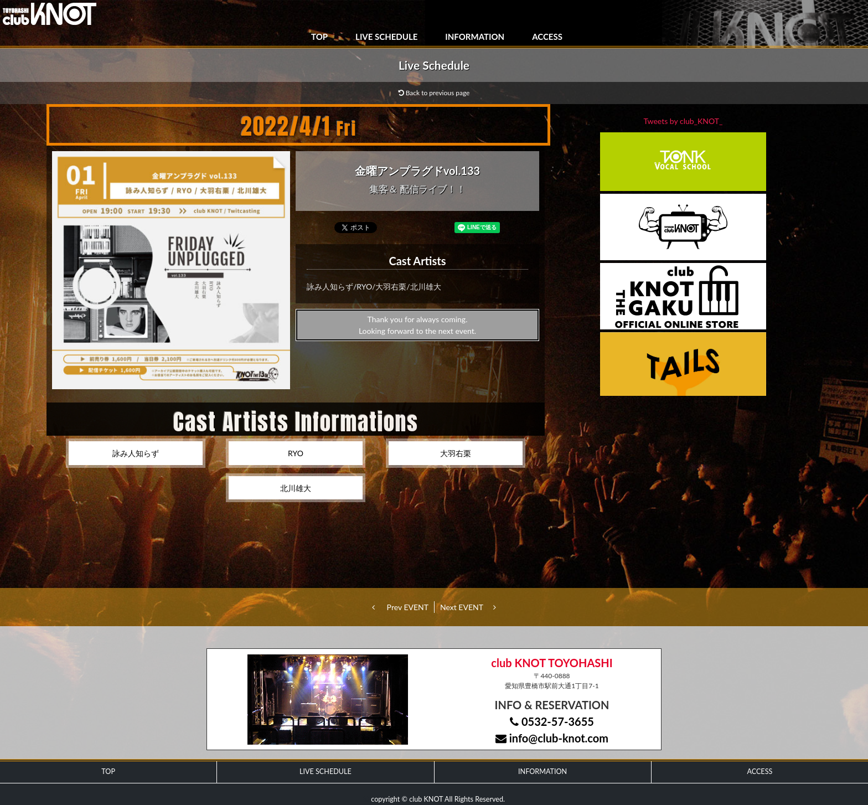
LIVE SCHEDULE (386, 37)
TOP (319, 37)
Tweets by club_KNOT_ (683, 121)
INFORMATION (474, 37)
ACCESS (547, 37)
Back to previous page (434, 93)
